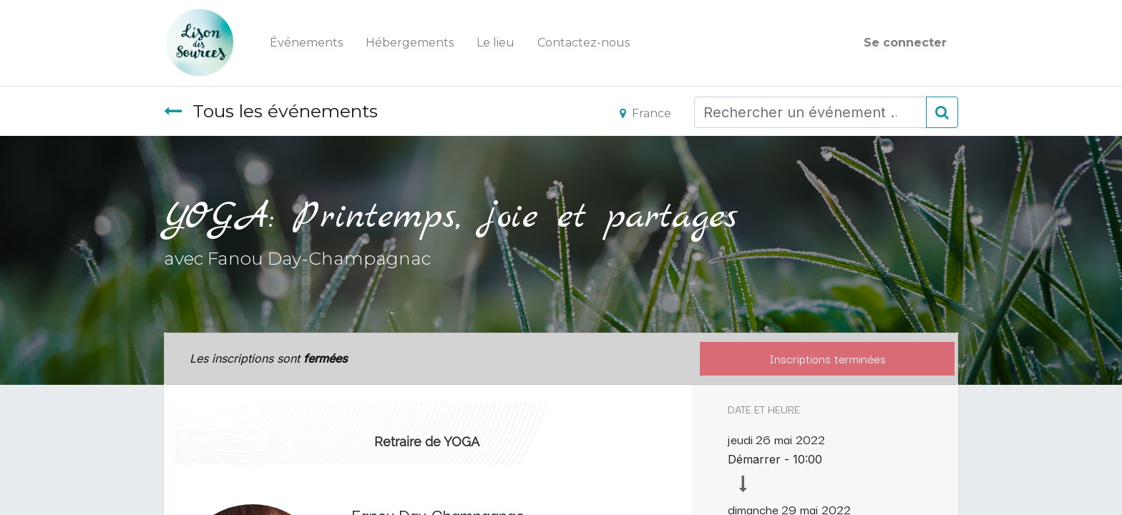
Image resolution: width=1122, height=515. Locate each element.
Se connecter (905, 42)
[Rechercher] (942, 112)
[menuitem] (306, 43)
